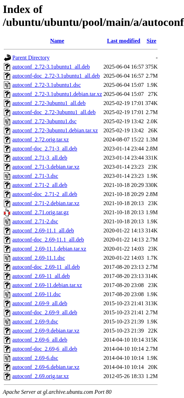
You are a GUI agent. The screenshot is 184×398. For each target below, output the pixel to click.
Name (57, 41)
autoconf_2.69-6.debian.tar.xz (45, 367)
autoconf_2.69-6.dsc (35, 358)
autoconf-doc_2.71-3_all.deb (44, 149)
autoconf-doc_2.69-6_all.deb (44, 349)
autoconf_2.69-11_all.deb (41, 276)
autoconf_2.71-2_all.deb (39, 185)
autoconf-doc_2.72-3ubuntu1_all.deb (54, 112)
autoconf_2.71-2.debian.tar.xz (45, 203)
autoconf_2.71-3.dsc (35, 176)
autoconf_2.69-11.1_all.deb (43, 230)
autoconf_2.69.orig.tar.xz (40, 376)
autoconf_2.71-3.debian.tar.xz (45, 167)
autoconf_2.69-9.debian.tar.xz (45, 331)
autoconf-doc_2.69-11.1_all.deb (48, 240)
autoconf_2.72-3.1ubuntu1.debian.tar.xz (57, 94)
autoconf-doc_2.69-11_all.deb (46, 267)
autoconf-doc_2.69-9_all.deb (44, 312)
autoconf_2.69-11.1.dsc (38, 258)
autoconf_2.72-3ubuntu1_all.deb (49, 103)
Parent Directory (31, 58)
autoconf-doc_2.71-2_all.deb (44, 194)
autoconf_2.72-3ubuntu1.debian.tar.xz (55, 130)
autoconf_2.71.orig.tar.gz (40, 212)
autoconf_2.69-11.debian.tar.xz (47, 285)
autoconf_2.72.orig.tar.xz (40, 139)
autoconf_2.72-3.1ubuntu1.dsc (46, 85)
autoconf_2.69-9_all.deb (39, 303)
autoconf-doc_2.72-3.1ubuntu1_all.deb (56, 76)
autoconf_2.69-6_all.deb (39, 340)
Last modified (123, 41)
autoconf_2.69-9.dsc (35, 321)
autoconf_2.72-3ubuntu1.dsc (44, 121)
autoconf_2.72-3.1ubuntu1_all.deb (51, 67)
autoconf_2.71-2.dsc (35, 221)
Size (152, 41)
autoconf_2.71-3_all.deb (39, 158)
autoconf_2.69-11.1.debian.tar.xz (49, 249)
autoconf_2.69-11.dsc (36, 294)
